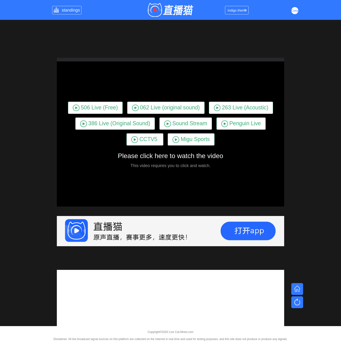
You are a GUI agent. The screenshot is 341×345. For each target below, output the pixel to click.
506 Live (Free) (95, 107)
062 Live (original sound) (166, 107)
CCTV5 (144, 139)
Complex (294, 10)
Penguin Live (241, 123)
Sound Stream (185, 123)
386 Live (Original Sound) (115, 123)
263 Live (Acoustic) (241, 107)
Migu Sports (191, 139)
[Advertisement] (170, 303)
